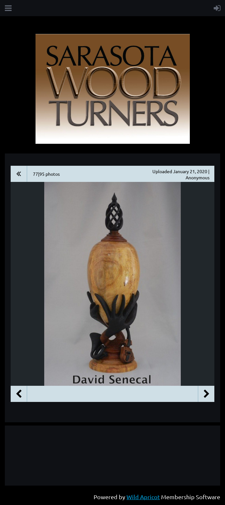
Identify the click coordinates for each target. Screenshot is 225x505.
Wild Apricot (143, 496)
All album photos (19, 174)
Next (206, 394)
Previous (19, 394)
